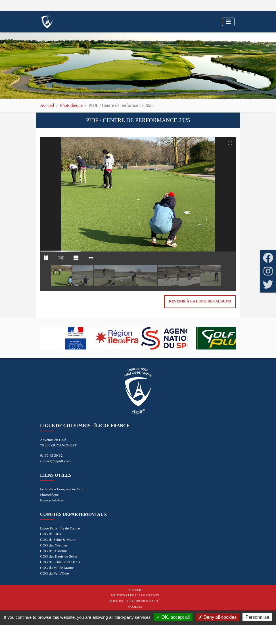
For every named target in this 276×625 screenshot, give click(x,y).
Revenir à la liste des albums (200, 301)
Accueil (47, 105)
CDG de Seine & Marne (58, 539)
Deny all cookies (217, 617)
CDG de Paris (50, 534)
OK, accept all (173, 617)
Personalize (257, 617)
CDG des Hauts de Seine (58, 556)
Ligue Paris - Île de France (60, 528)
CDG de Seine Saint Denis (60, 562)
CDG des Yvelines (54, 545)
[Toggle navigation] (228, 22)
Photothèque (71, 105)
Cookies (135, 606)
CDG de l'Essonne (54, 551)
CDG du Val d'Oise (54, 573)
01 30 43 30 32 (51, 455)
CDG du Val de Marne (57, 567)
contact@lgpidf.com (55, 461)
